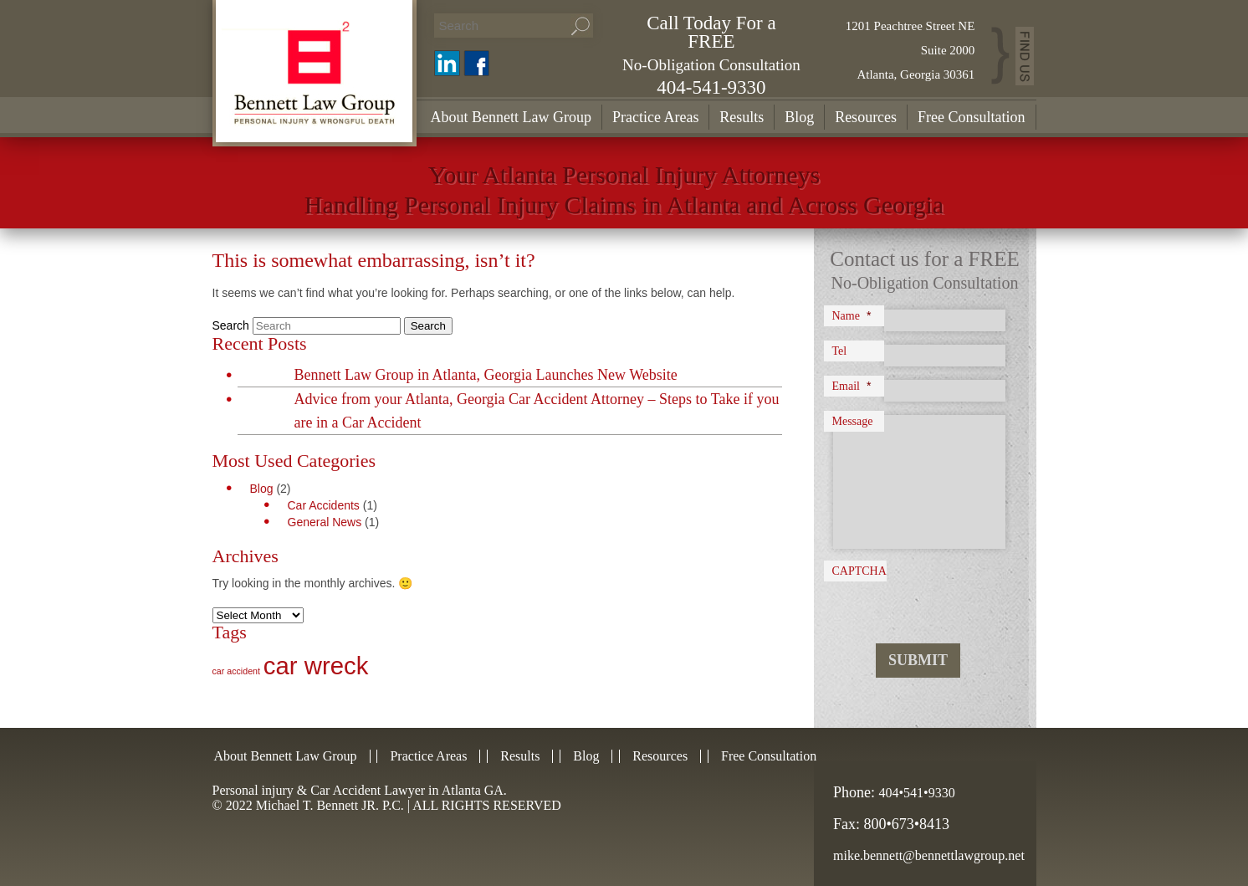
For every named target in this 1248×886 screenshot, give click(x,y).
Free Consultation (972, 117)
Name (852, 315)
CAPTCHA (859, 571)
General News (325, 522)
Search (230, 325)
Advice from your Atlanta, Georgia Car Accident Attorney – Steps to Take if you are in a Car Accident (537, 411)
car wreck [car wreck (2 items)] (315, 665)
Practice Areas (655, 117)
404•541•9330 (917, 793)
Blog (799, 117)
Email (852, 385)
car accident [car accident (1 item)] (236, 671)
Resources (866, 117)
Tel (839, 351)
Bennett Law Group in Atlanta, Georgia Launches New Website (486, 374)
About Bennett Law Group (511, 117)
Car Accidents (324, 505)
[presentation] (929, 597)
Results (741, 117)
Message (852, 421)
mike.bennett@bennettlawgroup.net (929, 855)
